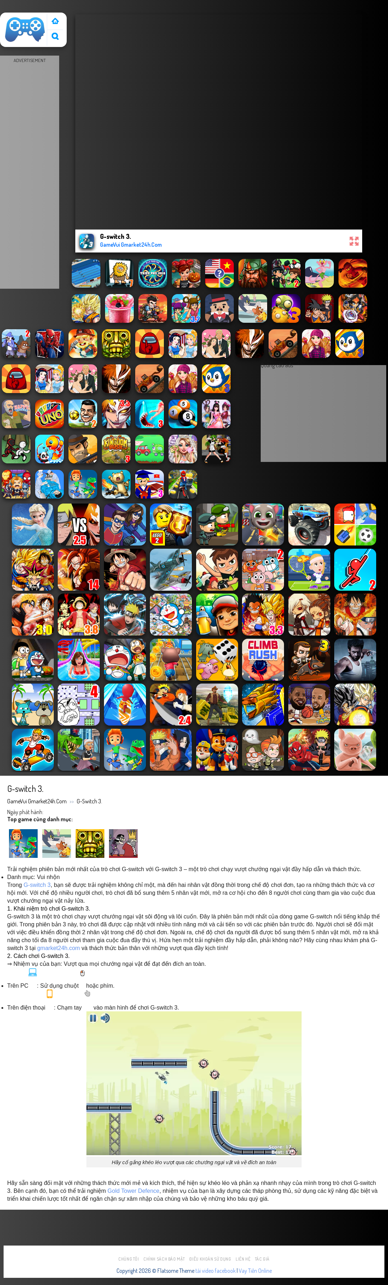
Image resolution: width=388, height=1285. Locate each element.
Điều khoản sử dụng (210, 1259)
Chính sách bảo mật (164, 1259)
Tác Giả (262, 1259)
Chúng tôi (128, 1259)
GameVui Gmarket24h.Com (37, 801)
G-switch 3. (89, 801)
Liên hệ (243, 1259)
